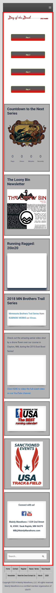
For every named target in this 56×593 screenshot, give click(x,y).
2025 (47, 576)
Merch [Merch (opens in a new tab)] (40, 576)
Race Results (46, 569)
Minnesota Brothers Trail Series (24, 313)
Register (23, 569)
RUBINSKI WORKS (17, 318)
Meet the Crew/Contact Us (26, 576)
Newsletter (11, 576)
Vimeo (33, 318)
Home (8, 569)
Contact (15, 569)
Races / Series (34, 569)
